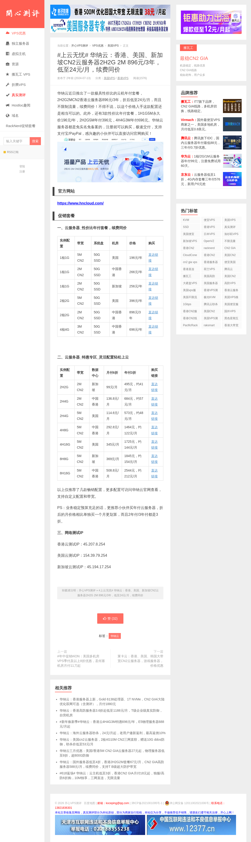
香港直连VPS (188, 269)
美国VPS (113, 45)
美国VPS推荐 (231, 298)
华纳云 (115, 636)
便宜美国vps (230, 262)
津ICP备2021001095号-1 (146, 803)
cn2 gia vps (190, 262)
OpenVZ (209, 241)
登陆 (22, 166)
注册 (22, 171)
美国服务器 (211, 283)
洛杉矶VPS (231, 234)
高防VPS (230, 283)
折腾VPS (16, 85)
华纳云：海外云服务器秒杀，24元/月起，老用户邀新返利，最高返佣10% (112, 733)
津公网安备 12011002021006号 (187, 803)
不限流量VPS (230, 241)
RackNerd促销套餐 (21, 126)
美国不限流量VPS (190, 298)
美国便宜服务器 (231, 305)
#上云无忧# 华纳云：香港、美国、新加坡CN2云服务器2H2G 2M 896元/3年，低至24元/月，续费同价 (110, 62)
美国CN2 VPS (230, 277)
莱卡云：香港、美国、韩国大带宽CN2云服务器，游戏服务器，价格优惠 (140, 660)
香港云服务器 (231, 291)
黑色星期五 (231, 318)
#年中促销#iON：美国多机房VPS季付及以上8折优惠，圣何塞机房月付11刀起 (81, 660)
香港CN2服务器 (190, 312)
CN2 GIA (230, 248)
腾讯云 (228, 269)
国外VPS (230, 311)
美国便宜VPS (188, 234)
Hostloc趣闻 (18, 105)
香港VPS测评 (211, 291)
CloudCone (190, 255)
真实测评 (230, 227)
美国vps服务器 (189, 291)
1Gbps (187, 304)
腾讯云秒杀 (211, 304)
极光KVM (209, 297)
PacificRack (190, 325)
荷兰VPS (209, 269)
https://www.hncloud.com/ (80, 203)
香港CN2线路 (190, 319)
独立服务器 (17, 43)
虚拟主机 (16, 54)
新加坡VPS (190, 241)
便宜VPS (209, 220)
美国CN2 (230, 255)
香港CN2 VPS (188, 248)
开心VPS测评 (22, 14)
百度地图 (89, 803)
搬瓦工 (187, 276)
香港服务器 (211, 262)
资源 (12, 64)
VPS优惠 (16, 33)
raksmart (209, 325)
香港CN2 (209, 255)
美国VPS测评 (211, 319)
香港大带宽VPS (231, 326)
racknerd (209, 248)
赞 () (110, 618)
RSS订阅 (11, 152)
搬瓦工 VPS (18, 74)
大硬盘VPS (190, 283)
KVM (186, 220)
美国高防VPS (209, 277)
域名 (12, 115)
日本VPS (209, 234)
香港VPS (123, 78)
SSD (186, 227)
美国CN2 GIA (209, 312)
